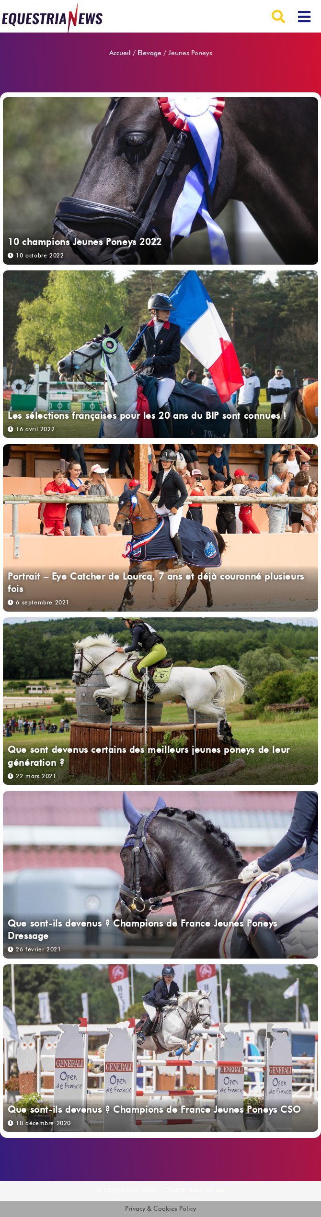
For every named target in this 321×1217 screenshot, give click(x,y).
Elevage (149, 52)
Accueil (120, 52)
